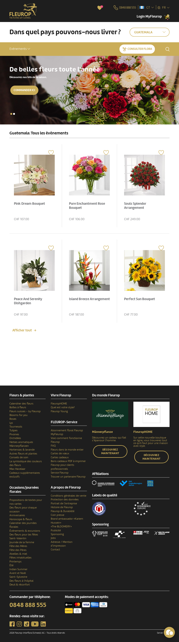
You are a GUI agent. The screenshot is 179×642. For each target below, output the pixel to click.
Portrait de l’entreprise (64, 503)
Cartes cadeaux (60, 457)
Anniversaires (17, 515)
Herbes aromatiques (21, 442)
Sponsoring (57, 534)
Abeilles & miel (18, 553)
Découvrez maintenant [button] (110, 451)
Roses (12, 418)
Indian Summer (18, 569)
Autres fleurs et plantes (23, 453)
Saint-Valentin (17, 538)
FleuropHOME (59, 403)
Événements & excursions (24, 530)
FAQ (53, 445)
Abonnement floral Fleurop (67, 430)
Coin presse (57, 515)
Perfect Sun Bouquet (139, 299)
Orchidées (15, 438)
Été (11, 565)
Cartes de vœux (60, 453)
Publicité (56, 530)
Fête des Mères (18, 546)
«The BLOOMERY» (61, 526)
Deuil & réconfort (19, 584)
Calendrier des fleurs (21, 403)
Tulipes (13, 430)
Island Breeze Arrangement (89, 299)
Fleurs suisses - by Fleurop (25, 411)
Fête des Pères (18, 550)
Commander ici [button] (24, 90)
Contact (55, 549)
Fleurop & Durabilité (62, 511)
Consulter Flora (140, 49)
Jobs (53, 538)
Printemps (15, 561)
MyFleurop (57, 434)
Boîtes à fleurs (17, 407)
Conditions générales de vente (68, 495)
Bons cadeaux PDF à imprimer (68, 461)
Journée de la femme (21, 542)
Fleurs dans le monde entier (67, 449)
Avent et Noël (17, 573)
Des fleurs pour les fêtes (23, 534)
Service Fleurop (60, 472)
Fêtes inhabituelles (20, 557)
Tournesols (15, 426)
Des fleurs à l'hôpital (21, 580)
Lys (11, 422)
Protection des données (65, 499)
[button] (19, 48)
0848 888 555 (27, 605)
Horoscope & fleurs (20, 519)
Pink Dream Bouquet (29, 204)
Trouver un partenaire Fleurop (68, 476)
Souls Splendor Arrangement (135, 206)
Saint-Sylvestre (18, 576)
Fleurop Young (59, 411)
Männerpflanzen (19, 445)
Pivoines (14, 434)
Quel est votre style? (63, 407)
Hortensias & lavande (22, 449)
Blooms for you (18, 415)
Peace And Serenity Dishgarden (28, 301)
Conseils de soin (18, 457)
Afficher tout (22, 330)
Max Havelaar (17, 468)
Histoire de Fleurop (62, 507)
